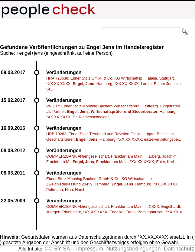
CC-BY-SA (57, 249)
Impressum (89, 249)
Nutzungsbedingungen (133, 249)
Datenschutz (179, 249)
